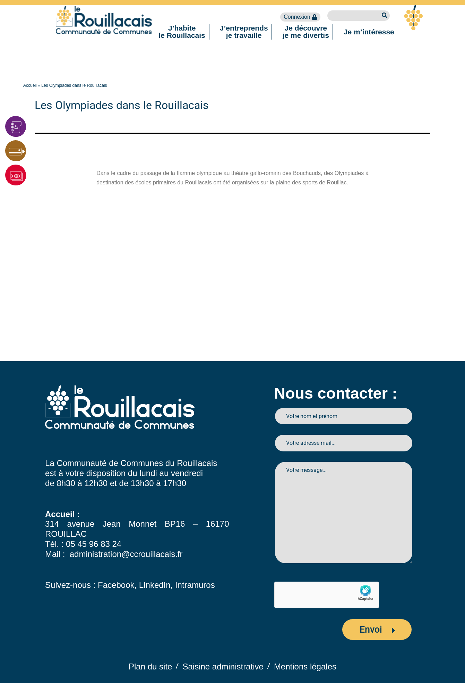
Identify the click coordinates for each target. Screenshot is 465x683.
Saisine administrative (222, 666)
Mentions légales (305, 666)
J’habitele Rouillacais (182, 31)
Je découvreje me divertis (306, 31)
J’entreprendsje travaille (244, 31)
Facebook (116, 585)
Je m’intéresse (369, 32)
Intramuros (195, 585)
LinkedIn (155, 585)
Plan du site (150, 666)
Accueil (30, 85)
